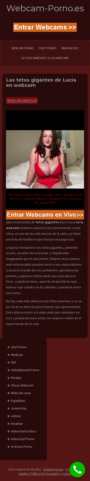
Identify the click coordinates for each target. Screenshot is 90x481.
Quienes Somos (53, 469)
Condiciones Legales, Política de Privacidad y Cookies (50, 471)
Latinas (16, 416)
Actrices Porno (21, 446)
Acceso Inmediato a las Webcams (45, 58)
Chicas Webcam (22, 385)
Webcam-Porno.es (45, 8)
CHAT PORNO (47, 48)
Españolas (18, 400)
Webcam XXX (69, 48)
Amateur (17, 423)
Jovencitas (19, 408)
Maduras (17, 354)
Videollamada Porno (25, 370)
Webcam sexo (21, 393)
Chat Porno (19, 347)
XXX (13, 362)
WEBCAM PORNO (23, 48)
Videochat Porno (23, 439)
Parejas (16, 377)
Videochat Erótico (23, 431)
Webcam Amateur (22, 100)
